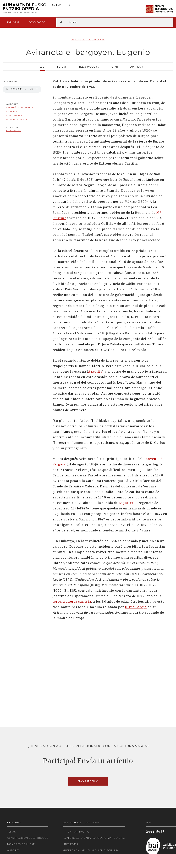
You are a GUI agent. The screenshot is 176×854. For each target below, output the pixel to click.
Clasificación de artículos (27, 837)
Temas (11, 831)
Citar (114, 66)
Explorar (13, 22)
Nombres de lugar (21, 844)
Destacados (37, 22)
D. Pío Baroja (136, 607)
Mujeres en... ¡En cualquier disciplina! (91, 850)
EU (59, 5)
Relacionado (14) (89, 66)
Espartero (127, 503)
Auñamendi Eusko (25, 8)
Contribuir (136, 66)
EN (70, 5)
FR (65, 5)
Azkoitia (95, 371)
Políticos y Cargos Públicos (88, 40)
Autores (13, 850)
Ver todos (92, 822)
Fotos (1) (62, 66)
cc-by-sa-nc (13, 130)
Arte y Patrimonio (76, 831)
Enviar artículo (88, 781)
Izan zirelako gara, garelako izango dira (94, 837)
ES (53, 5)
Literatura (71, 844)
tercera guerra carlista (72, 601)
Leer (42, 66)
